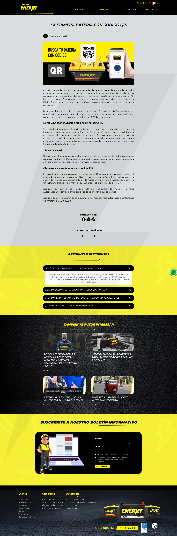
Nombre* (98, 438)
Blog (139, 3)
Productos (81, 9)
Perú (147, 3)
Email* (97, 447)
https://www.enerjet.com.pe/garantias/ (96, 177)
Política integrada (49, 499)
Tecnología (23, 514)
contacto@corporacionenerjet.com (81, 502)
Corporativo (106, 9)
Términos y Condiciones (52, 502)
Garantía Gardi (24, 508)
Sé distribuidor (25, 502)
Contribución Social (27, 517)
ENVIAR (101, 466)
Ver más (46, 370)
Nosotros (150, 9)
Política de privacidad (51, 508)
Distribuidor (129, 9)
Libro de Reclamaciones (52, 505)
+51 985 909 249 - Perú (75, 499)
